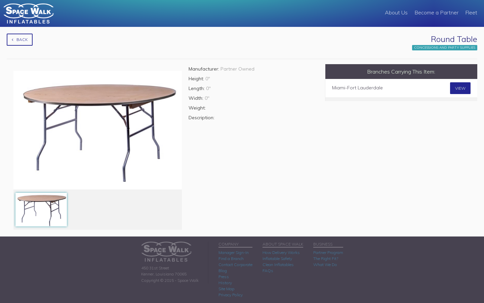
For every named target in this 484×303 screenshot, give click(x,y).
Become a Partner (436, 12)
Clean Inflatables (278, 264)
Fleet (471, 12)
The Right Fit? (325, 258)
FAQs (268, 270)
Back (20, 39)
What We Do (325, 264)
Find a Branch (231, 258)
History (225, 282)
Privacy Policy (230, 294)
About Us (396, 12)
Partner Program (328, 252)
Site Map (226, 288)
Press (223, 276)
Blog (222, 270)
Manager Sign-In (233, 252)
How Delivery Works (281, 252)
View (460, 88)
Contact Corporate (235, 264)
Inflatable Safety (277, 258)
